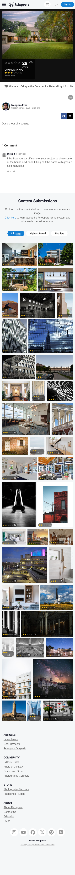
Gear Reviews (12, 744)
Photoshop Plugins (14, 793)
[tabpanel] (37, 483)
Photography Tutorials (16, 789)
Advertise (9, 816)
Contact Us (10, 812)
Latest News (11, 739)
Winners (10, 86)
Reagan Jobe (19, 105)
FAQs (7, 821)
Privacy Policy (27, 844)
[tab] (16, 233)
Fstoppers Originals (15, 748)
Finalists (59, 234)
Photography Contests (16, 775)
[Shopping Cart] (47, 4)
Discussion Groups (14, 771)
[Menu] (4, 4)
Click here (10, 217)
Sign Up (67, 4)
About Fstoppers (13, 807)
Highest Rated (38, 234)
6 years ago (21, 154)
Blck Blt (11, 154)
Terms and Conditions (44, 844)
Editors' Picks (11, 762)
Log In (55, 4)
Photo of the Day (13, 766)
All (16, 234)
